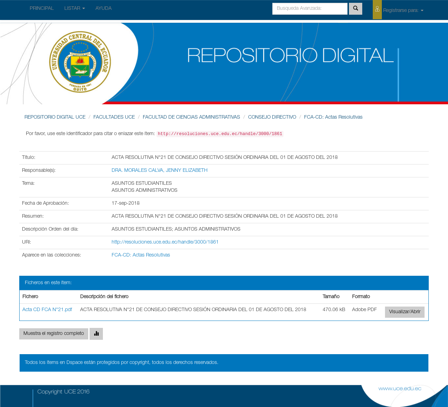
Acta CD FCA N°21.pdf (47, 310)
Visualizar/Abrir (404, 312)
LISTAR (74, 8)
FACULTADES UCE (114, 117)
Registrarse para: (398, 9)
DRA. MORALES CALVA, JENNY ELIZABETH (160, 170)
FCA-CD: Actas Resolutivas (333, 117)
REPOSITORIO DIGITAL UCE (54, 117)
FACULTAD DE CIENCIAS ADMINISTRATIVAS (191, 117)
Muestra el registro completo (53, 333)
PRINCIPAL (42, 8)
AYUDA (104, 8)
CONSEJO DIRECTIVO (272, 117)
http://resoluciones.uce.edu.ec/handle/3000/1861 (165, 242)
